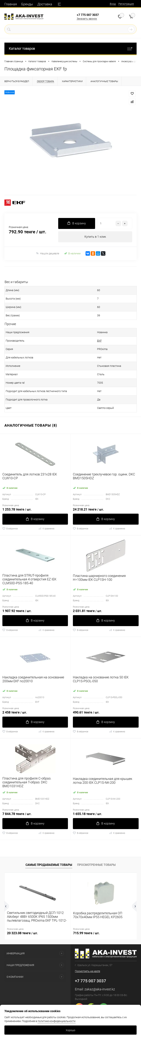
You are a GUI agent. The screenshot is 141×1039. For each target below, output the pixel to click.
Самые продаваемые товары (49, 865)
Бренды (27, 4)
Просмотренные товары (96, 865)
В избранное (10, 528)
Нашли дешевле (47, 253)
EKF (99, 340)
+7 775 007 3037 (88, 15)
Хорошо (70, 1030)
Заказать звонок (87, 18)
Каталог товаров (70, 48)
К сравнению (46, 528)
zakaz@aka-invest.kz (99, 989)
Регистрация (126, 3)
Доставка (44, 4)
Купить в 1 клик (95, 236)
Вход (113, 3)
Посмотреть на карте (87, 971)
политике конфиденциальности (56, 1021)
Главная (10, 4)
